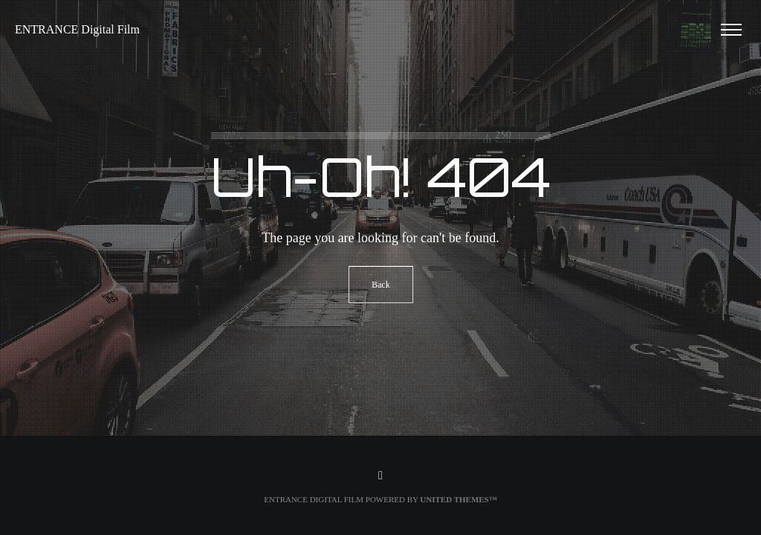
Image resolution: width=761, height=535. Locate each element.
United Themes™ (458, 499)
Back (381, 284)
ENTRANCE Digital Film (77, 29)
